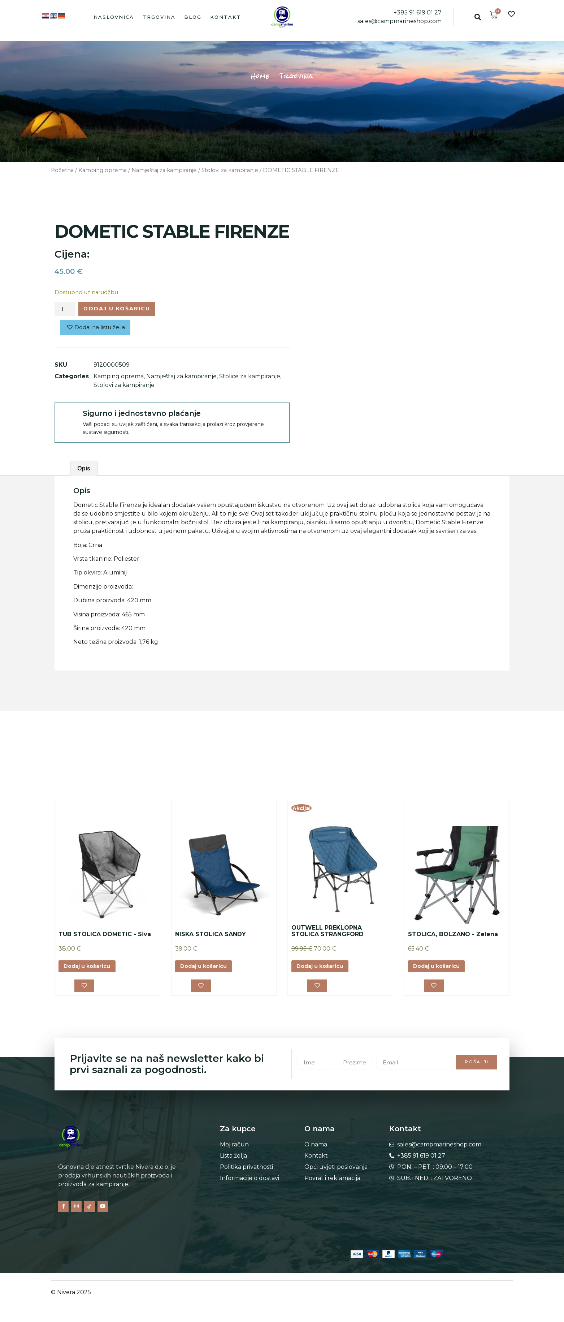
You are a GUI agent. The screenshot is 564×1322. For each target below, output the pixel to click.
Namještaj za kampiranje (164, 170)
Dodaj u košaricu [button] (90, 968)
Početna (62, 170)
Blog (192, 17)
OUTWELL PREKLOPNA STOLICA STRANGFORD (327, 933)
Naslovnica (114, 17)
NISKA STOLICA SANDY (210, 936)
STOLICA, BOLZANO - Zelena (453, 936)
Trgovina (159, 17)
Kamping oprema (102, 170)
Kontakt (225, 17)
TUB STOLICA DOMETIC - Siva (104, 936)
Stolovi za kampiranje (229, 170)
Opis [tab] (83, 470)
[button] (477, 17)
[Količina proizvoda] (65, 310)
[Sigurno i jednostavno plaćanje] (68, 418)
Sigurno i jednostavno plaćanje (142, 415)
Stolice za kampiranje (249, 378)
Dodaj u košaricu (122, 309)
